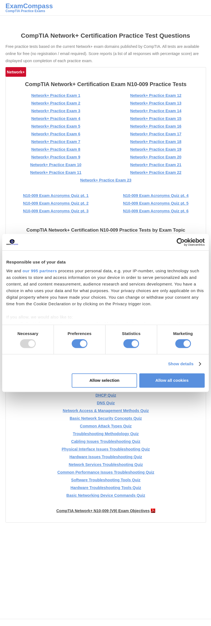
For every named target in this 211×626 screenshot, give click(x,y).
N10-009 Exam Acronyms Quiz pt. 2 (56, 203)
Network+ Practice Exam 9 (55, 157)
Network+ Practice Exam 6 (55, 134)
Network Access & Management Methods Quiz (106, 410)
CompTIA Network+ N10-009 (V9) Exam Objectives (103, 511)
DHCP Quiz (105, 395)
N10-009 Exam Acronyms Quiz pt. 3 (56, 211)
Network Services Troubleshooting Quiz (106, 464)
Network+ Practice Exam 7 (55, 141)
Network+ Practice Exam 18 (155, 141)
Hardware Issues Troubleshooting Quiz (106, 457)
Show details (181, 363)
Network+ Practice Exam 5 (55, 126)
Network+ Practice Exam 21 (155, 165)
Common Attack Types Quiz (106, 426)
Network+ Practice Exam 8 (55, 149)
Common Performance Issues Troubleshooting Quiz (105, 472)
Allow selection (105, 380)
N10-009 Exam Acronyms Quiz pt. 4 (156, 195)
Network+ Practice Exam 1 (55, 95)
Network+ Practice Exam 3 (55, 111)
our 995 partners (40, 270)
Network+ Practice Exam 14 (155, 111)
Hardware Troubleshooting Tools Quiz (105, 487)
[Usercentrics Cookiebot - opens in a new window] (181, 242)
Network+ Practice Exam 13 (155, 103)
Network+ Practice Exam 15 (155, 118)
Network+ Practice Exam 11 (55, 172)
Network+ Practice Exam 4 (55, 118)
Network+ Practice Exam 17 (155, 134)
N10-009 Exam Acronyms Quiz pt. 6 (156, 211)
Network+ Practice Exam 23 (105, 180)
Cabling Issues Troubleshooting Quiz (105, 441)
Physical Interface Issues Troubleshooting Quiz (106, 449)
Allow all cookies (171, 380)
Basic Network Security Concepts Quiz (106, 418)
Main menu (201, 10)
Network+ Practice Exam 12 (155, 95)
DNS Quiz (106, 403)
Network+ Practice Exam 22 (155, 172)
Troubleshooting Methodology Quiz (106, 434)
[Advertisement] (107, 574)
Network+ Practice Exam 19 (155, 149)
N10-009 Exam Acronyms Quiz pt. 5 (156, 203)
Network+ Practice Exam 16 (155, 126)
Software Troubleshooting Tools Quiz (105, 480)
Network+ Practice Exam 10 (55, 165)
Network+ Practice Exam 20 (155, 157)
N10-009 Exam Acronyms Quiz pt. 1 (56, 195)
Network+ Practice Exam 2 (55, 103)
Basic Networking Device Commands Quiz (105, 495)
